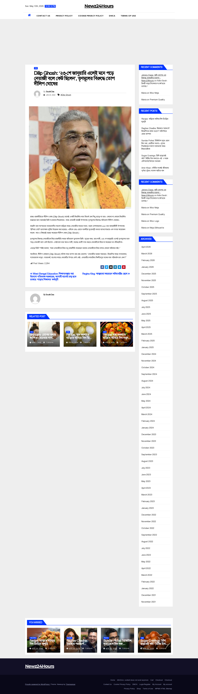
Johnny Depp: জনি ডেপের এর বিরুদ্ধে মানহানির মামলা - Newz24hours (153, 78)
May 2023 (146, 481)
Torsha (48, 342)
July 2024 (145, 387)
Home (112, 680)
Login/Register (144, 684)
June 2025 (146, 314)
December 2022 (148, 515)
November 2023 (148, 441)
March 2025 (146, 334)
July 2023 (145, 468)
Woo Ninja (154, 93)
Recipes (33, 638)
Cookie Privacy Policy (91, 16)
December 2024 (148, 354)
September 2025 (149, 294)
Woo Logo (154, 221)
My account (167, 684)
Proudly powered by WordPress (37, 684)
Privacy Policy (64, 16)
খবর (36, 68)
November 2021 (148, 602)
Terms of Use (128, 16)
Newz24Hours (98, 6)
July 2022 (145, 548)
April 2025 (146, 327)
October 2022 (147, 528)
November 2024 (148, 361)
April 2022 (146, 568)
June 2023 (146, 474)
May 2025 (146, 320)
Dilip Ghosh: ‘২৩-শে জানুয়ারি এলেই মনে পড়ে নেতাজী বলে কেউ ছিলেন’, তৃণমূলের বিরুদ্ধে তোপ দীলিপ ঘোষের (74, 78)
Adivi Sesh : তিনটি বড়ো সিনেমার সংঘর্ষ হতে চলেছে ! (154, 83)
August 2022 (147, 541)
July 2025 (145, 307)
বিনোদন (69, 638)
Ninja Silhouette (157, 228)
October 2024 (147, 367)
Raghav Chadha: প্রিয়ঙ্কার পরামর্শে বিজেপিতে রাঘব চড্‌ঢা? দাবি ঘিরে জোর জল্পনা (155, 131)
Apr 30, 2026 (37, 648)
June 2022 (146, 555)
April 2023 (146, 488)
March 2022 (146, 575)
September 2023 (149, 454)
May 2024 (146, 401)
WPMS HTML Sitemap (163, 689)
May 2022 (146, 561)
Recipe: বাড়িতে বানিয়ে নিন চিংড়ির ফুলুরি (42, 642)
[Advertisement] (99, 38)
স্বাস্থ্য (142, 638)
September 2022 (149, 535)
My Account (156, 684)
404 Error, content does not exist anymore (132, 680)
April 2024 (146, 407)
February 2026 (148, 260)
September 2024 (149, 374)
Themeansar (70, 684)
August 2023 (147, 461)
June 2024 (146, 394)
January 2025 (147, 347)
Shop (139, 689)
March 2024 (146, 414)
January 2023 (147, 508)
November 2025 (148, 280)
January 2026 (147, 267)
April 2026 (146, 247)
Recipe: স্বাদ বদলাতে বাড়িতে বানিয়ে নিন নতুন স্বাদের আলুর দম (115, 338)
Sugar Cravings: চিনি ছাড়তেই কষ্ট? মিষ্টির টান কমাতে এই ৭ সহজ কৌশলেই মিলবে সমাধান (154, 158)
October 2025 (147, 287)
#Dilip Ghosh (66, 95)
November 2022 (148, 521)
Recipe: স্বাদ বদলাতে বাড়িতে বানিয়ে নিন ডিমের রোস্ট (79, 338)
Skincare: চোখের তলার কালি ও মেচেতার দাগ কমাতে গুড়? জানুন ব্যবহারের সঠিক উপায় (43, 339)
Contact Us (43, 16)
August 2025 (147, 300)
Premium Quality (157, 99)
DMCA (112, 16)
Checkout (159, 680)
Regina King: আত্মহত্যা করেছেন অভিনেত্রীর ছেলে (106, 273)
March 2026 (146, 253)
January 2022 (147, 588)
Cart (151, 680)
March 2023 (146, 494)
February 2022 (148, 582)
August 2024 (147, 381)
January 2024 (147, 428)
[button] (172, 16)
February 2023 (148, 501)
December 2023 (148, 434)
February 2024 (148, 421)
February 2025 (148, 340)
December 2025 (148, 274)
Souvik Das (50, 92)
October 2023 (147, 448)
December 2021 (148, 595)
